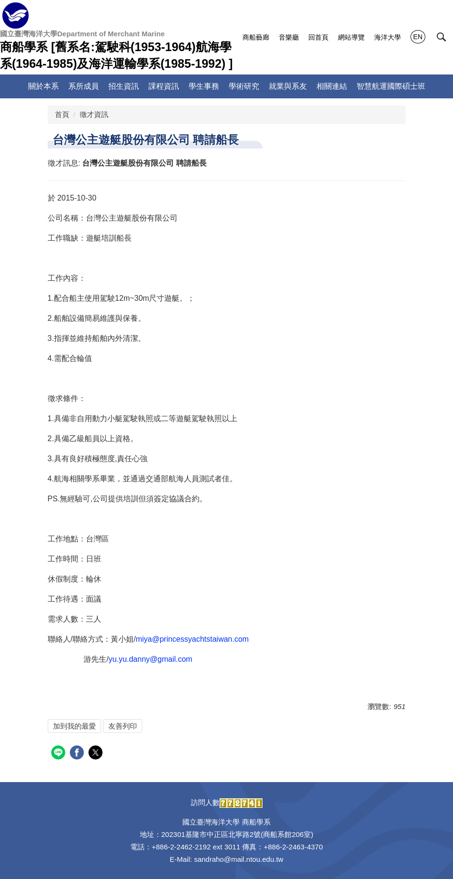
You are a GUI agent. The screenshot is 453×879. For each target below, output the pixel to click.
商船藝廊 (255, 37)
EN (417, 37)
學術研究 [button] (244, 86)
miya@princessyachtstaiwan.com (192, 639)
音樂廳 (289, 37)
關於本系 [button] (43, 86)
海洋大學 (387, 37)
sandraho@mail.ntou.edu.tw (238, 859)
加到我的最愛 (74, 726)
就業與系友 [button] (288, 86)
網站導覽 (351, 37)
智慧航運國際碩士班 (391, 86)
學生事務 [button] (204, 86)
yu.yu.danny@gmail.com (150, 659)
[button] (441, 37)
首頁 (62, 114)
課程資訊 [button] (163, 86)
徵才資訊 (94, 114)
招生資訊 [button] (123, 86)
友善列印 (122, 726)
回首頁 (318, 37)
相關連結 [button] (331, 86)
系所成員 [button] (83, 86)
